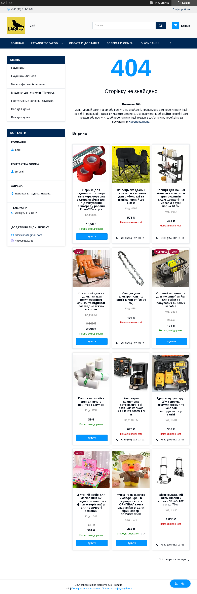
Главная (17, 43)
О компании (150, 43)
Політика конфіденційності (117, 588)
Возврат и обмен (120, 43)
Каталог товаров (44, 43)
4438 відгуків (162, 2)
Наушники (18, 67)
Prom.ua (117, 585)
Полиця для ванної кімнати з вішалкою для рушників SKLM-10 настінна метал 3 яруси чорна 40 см (171, 198)
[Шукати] (161, 25)
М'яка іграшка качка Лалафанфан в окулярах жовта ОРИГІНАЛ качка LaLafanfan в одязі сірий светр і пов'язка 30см (131, 504)
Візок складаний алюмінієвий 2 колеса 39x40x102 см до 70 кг (171, 499)
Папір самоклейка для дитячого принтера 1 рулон (91, 401)
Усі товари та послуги (173, 559)
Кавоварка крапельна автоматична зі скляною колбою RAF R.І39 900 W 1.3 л (131, 406)
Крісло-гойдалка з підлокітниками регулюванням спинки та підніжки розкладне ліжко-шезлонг (91, 301)
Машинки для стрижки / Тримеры (33, 92)
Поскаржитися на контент (85, 588)
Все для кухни (20, 117)
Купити (92, 236)
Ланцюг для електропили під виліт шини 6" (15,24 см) (131, 298)
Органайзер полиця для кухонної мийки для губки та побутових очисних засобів (171, 300)
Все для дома (20, 109)
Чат (180, 583)
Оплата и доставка (84, 43)
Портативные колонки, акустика (32, 100)
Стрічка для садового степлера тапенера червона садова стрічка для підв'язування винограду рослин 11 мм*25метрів (91, 199)
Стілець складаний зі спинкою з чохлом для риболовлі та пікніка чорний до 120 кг (131, 196)
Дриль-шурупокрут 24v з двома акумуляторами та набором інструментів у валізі (171, 406)
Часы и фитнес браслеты (28, 84)
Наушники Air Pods (23, 76)
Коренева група (139, 121)
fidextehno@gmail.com (28, 235)
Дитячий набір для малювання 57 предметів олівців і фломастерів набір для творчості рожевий (91, 502)
